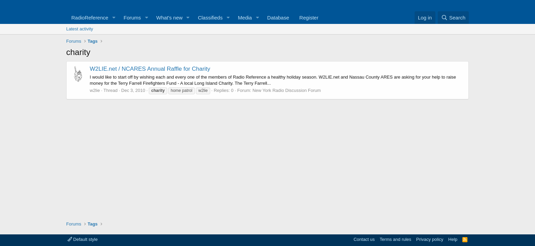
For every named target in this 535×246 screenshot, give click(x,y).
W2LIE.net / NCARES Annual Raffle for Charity (150, 69)
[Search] (453, 17)
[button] (113, 17)
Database (278, 17)
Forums (132, 17)
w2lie (95, 90)
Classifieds (210, 17)
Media (245, 17)
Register (308, 17)
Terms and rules (395, 239)
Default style (83, 239)
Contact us (364, 239)
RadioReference (89, 17)
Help (453, 239)
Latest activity (79, 28)
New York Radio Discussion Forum (286, 90)
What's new (169, 17)
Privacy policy (429, 239)
